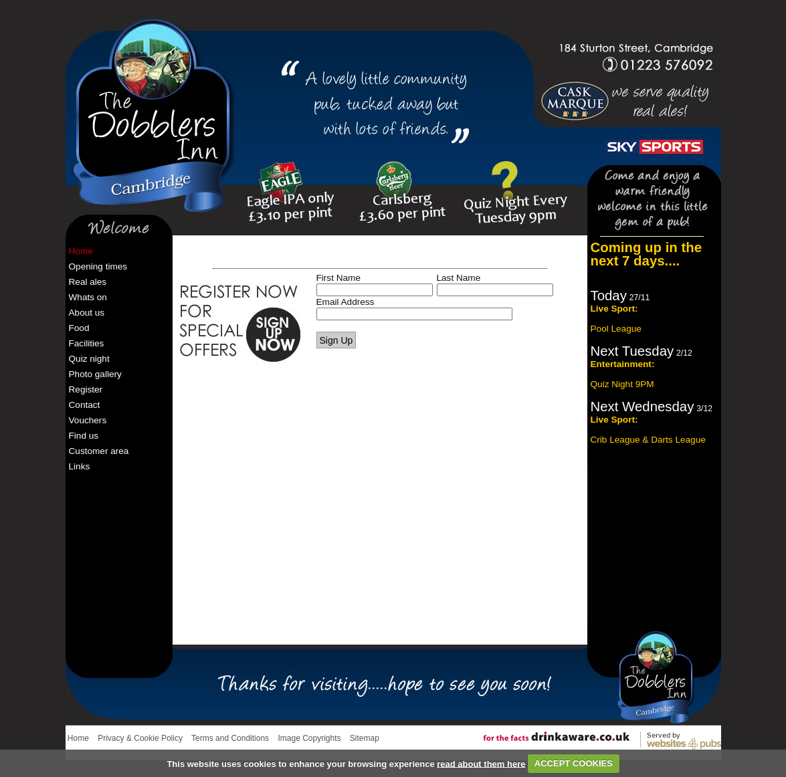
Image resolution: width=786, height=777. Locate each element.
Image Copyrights (309, 738)
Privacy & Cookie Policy (140, 738)
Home (78, 738)
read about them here (481, 763)
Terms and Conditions (230, 738)
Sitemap (364, 738)
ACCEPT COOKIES (573, 763)
